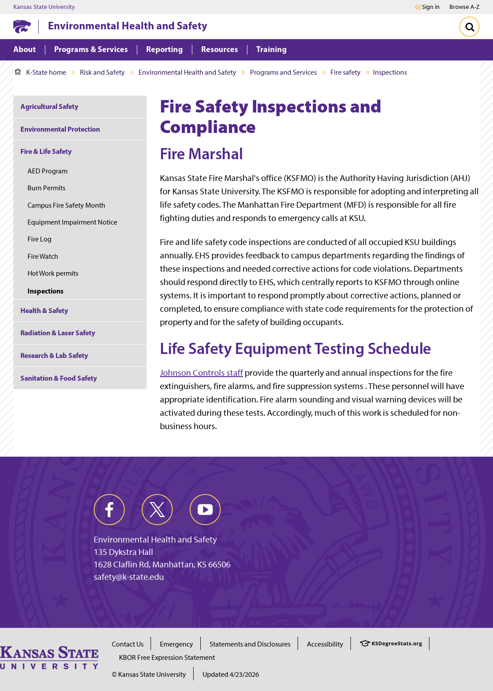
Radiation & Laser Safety (57, 332)
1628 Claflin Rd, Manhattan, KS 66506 (162, 564)
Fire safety (345, 72)
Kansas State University (44, 7)
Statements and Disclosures (250, 644)
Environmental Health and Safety (127, 25)
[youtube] (205, 509)
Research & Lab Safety (54, 355)
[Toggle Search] (469, 26)
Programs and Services (283, 72)
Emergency (176, 644)
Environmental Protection (60, 129)
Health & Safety (44, 310)
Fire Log (40, 239)
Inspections (46, 290)
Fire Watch (43, 256)
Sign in (431, 7)
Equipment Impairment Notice (72, 222)
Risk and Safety (102, 72)
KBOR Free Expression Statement (167, 657)
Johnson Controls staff (201, 372)
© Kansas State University (149, 674)
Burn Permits (46, 188)
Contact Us (127, 644)
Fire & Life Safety (46, 151)
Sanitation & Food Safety (58, 378)
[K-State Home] (22, 26)
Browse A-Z (464, 7)
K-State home (40, 72)
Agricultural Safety (49, 106)
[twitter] (157, 509)
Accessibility (325, 644)
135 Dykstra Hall (123, 551)
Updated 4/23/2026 (231, 674)
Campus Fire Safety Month (66, 205)
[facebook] (109, 509)
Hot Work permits (53, 273)
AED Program (48, 171)
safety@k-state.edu (129, 576)
